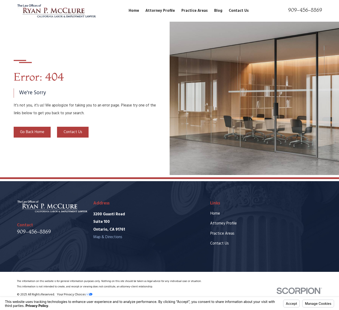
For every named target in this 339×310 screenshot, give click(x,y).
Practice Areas (222, 234)
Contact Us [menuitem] (239, 11)
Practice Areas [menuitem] (194, 11)
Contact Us (73, 132)
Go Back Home (32, 132)
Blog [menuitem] (218, 11)
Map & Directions (107, 237)
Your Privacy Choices (74, 294)
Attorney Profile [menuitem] (160, 11)
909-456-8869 (305, 10)
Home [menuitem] (134, 11)
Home (215, 214)
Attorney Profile (223, 223)
